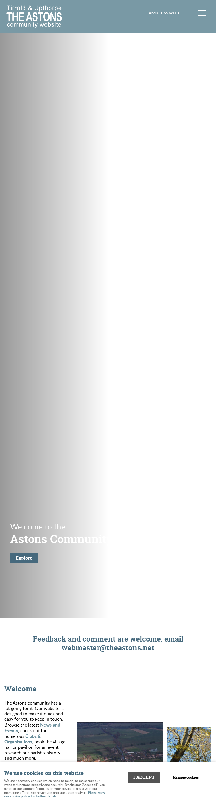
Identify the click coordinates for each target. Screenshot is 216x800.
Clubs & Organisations (22, 739)
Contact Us (170, 12)
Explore (24, 558)
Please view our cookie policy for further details (54, 794)
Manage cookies (186, 777)
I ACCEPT (144, 777)
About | (155, 12)
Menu (201, 13)
